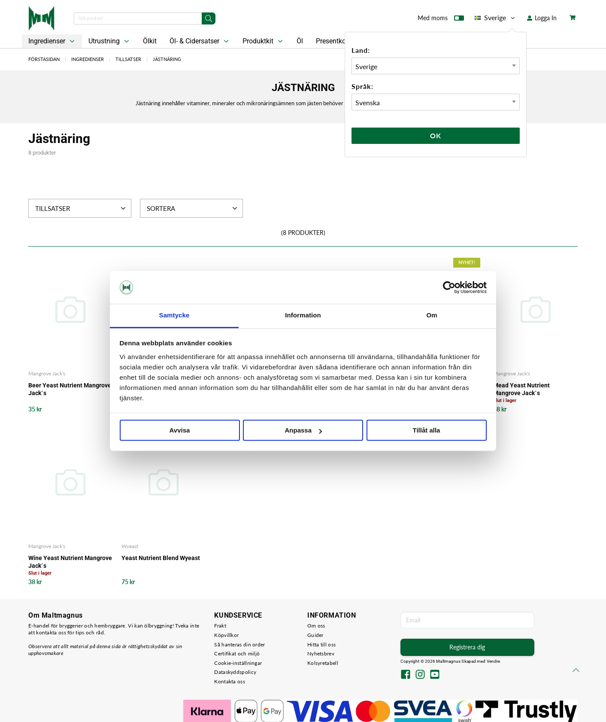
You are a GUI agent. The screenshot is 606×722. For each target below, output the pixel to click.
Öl (300, 41)
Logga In (542, 17)
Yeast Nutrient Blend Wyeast (160, 557)
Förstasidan (44, 59)
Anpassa (303, 430)
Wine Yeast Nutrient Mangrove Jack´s (70, 561)
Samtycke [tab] (174, 315)
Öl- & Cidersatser (200, 41)
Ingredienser (52, 41)
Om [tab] (431, 315)
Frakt (220, 625)
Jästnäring (167, 59)
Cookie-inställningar (238, 663)
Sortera (193, 208)
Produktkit (263, 41)
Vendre (493, 661)
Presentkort (333, 41)
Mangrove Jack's (46, 373)
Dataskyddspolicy (235, 672)
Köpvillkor (226, 635)
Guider (315, 635)
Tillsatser (128, 59)
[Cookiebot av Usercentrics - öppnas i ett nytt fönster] (449, 287)
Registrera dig (467, 647)
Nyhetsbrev (320, 653)
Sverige (495, 17)
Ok (435, 135)
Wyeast (129, 546)
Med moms (441, 19)
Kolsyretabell (322, 663)
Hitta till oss (321, 644)
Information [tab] (303, 315)
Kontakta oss (229, 681)
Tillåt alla (426, 430)
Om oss (316, 625)
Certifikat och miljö (237, 653)
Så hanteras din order (239, 644)
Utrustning (109, 41)
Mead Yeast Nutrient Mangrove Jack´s (521, 389)
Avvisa (180, 430)
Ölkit (150, 41)
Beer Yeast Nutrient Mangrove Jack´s (69, 389)
